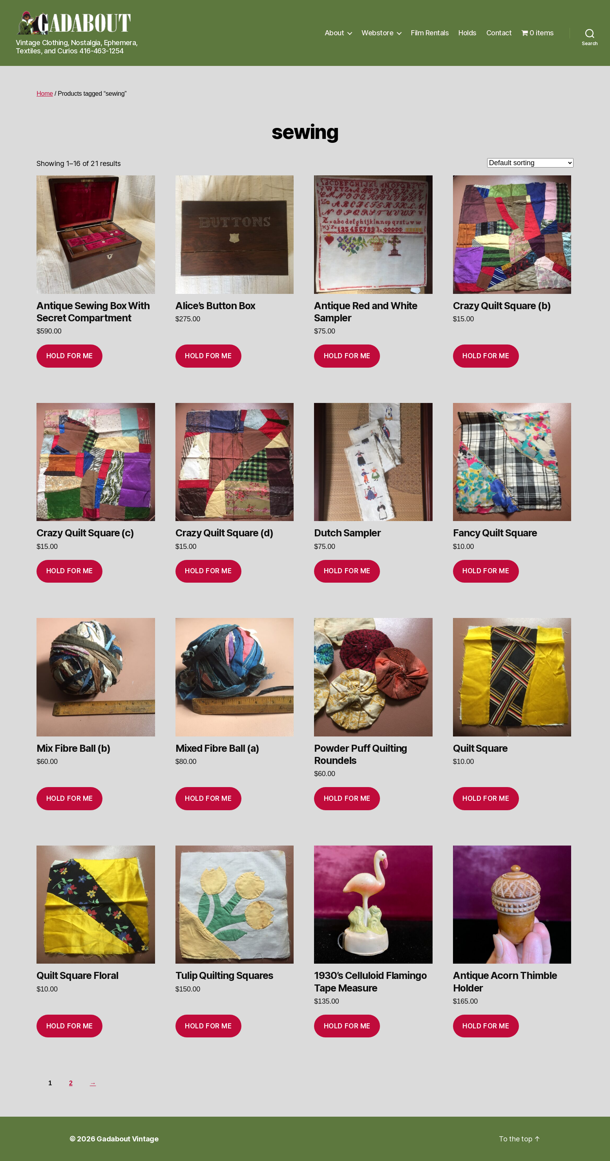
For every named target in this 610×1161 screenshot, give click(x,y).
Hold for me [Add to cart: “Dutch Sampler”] (347, 571)
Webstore (377, 33)
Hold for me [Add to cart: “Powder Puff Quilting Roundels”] (347, 798)
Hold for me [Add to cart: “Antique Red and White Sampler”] (347, 356)
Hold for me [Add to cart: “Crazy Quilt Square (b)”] (485, 356)
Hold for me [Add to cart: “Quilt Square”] (485, 798)
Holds (467, 33)
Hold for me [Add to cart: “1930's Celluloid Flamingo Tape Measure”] (347, 1026)
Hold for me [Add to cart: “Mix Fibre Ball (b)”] (69, 798)
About (334, 33)
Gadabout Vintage (128, 1139)
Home (45, 93)
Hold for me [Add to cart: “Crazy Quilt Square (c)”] (69, 571)
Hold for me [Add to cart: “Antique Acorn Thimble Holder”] (485, 1026)
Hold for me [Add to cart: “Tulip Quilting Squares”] (208, 1026)
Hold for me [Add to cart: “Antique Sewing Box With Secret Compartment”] (69, 356)
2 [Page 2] (71, 1083)
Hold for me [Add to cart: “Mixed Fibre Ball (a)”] (208, 798)
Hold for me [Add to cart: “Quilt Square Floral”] (69, 1026)
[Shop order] (530, 163)
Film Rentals (430, 33)
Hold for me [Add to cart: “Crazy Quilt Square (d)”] (208, 571)
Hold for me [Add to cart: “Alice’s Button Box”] (208, 356)
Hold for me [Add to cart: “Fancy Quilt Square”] (485, 571)
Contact (499, 33)
